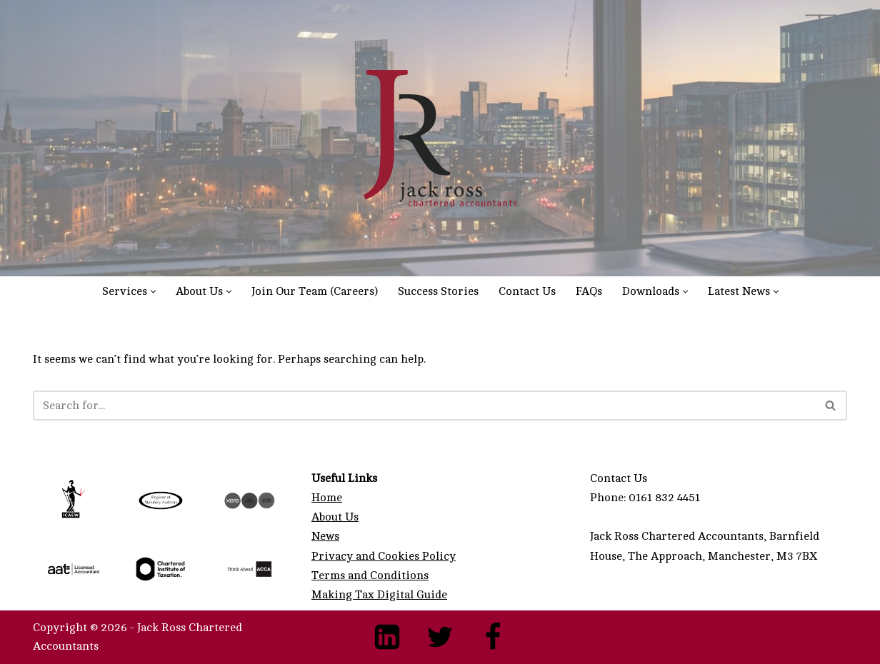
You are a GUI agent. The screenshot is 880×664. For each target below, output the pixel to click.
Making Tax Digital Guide (379, 594)
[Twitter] (440, 637)
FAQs (589, 291)
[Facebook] (493, 637)
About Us (335, 516)
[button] (153, 291)
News (325, 536)
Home (326, 497)
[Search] (424, 406)
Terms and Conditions (370, 575)
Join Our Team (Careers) (314, 291)
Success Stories (438, 291)
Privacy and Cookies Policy (383, 556)
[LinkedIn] (387, 637)
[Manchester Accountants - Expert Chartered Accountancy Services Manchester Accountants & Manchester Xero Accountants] (440, 138)
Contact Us (527, 291)
